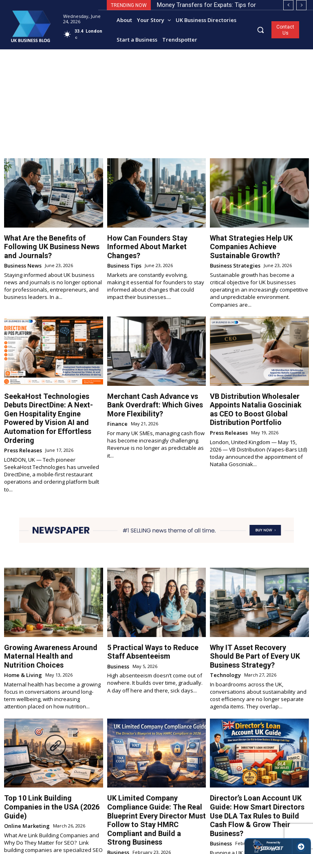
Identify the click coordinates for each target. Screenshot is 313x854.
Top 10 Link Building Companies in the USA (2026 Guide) (50, 754)
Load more (156, 832)
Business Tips (122, 253)
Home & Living (20, 629)
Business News (20, 253)
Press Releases (21, 411)
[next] (301, 5)
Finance (116, 404)
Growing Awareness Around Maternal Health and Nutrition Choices (44, 614)
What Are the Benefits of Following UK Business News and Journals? (50, 241)
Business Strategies (232, 253)
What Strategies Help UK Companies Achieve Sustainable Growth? (259, 241)
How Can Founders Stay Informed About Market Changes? (152, 241)
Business (117, 623)
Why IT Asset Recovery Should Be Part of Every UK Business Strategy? (258, 610)
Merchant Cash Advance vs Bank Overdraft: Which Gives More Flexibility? (151, 389)
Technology (223, 623)
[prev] (288, 5)
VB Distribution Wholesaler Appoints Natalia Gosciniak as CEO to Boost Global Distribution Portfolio (259, 389)
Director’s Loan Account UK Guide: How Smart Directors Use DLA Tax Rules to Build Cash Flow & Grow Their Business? (256, 761)
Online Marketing (23, 767)
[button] (260, 29)
